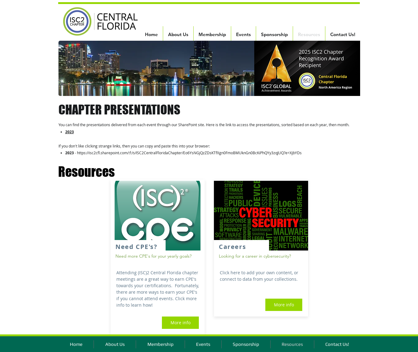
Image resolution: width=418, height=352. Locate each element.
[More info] (180, 323)
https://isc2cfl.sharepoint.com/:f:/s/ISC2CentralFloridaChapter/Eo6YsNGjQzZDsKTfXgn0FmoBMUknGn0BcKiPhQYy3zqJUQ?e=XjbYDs (189, 152)
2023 (69, 132)
